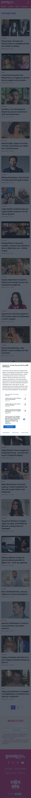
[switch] (24, 399)
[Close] (27, 365)
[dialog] (15, 399)
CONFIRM (9, 426)
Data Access (15, 432)
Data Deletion (6, 432)
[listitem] (15, 395)
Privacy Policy (24, 432)
